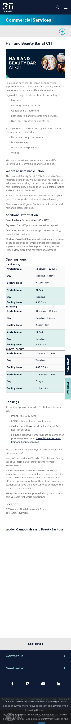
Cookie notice (49, 699)
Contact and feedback (13, 699)
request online (38, 426)
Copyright (64, 699)
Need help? (36, 668)
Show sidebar (62, 32)
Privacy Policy (33, 699)
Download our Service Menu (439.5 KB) (27, 220)
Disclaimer (19, 701)
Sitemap (52, 701)
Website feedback (37, 701)
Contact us (36, 656)
